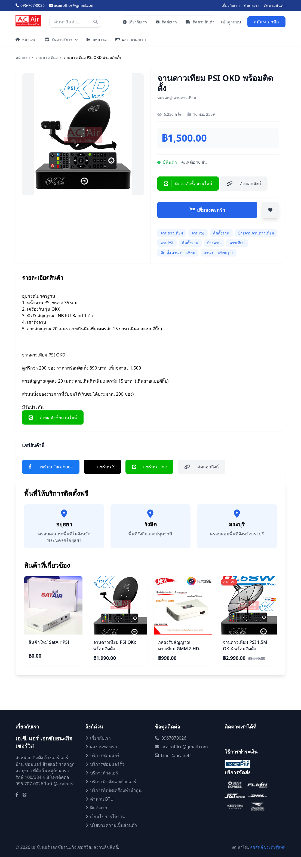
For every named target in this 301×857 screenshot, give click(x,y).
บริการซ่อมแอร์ (102, 755)
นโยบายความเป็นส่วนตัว (111, 825)
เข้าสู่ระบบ (231, 22)
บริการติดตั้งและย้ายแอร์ (110, 782)
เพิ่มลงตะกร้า (207, 210)
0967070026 (170, 738)
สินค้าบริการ (61, 39)
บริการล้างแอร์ (101, 773)
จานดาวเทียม (46, 57)
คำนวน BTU (99, 799)
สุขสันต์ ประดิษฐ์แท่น (267, 847)
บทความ (97, 39)
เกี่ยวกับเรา (231, 5)
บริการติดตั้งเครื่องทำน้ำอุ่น (113, 790)
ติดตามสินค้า (274, 5)
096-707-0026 (30, 5)
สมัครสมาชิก (266, 22)
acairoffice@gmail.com (71, 5)
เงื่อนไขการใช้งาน (105, 816)
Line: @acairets (173, 755)
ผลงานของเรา (130, 39)
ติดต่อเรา (251, 5)
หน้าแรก (26, 39)
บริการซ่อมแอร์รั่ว (104, 764)
